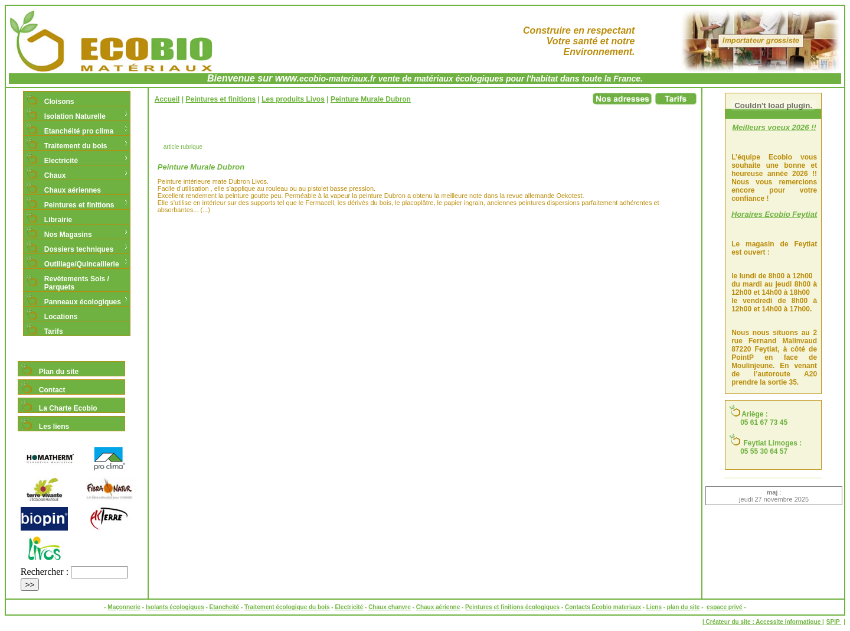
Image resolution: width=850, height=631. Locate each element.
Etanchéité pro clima (78, 131)
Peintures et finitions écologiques (512, 607)
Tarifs (53, 331)
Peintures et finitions (79, 205)
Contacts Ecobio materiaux (603, 607)
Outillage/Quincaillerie (81, 264)
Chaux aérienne (438, 607)
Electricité (61, 161)
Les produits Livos (293, 99)
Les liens (54, 426)
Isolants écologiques (175, 607)
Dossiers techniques (78, 249)
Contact (52, 390)
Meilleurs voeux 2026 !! (774, 127)
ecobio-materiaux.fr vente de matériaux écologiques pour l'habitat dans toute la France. (471, 78)
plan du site (683, 607)
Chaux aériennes (72, 190)
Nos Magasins (68, 234)
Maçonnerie (123, 607)
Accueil (167, 99)
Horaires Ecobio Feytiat (774, 214)
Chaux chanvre (389, 607)
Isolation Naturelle (75, 116)
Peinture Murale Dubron (371, 99)
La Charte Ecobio (68, 408)
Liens (654, 607)
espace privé (725, 607)
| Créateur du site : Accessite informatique (762, 622)
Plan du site (59, 371)
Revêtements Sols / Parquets (76, 283)
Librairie (58, 220)
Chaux (55, 175)
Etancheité (225, 607)
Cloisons (59, 101)
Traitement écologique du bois (286, 607)
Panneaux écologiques (82, 302)
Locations (61, 317)
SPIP (833, 622)
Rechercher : (44, 572)
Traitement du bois (75, 146)
